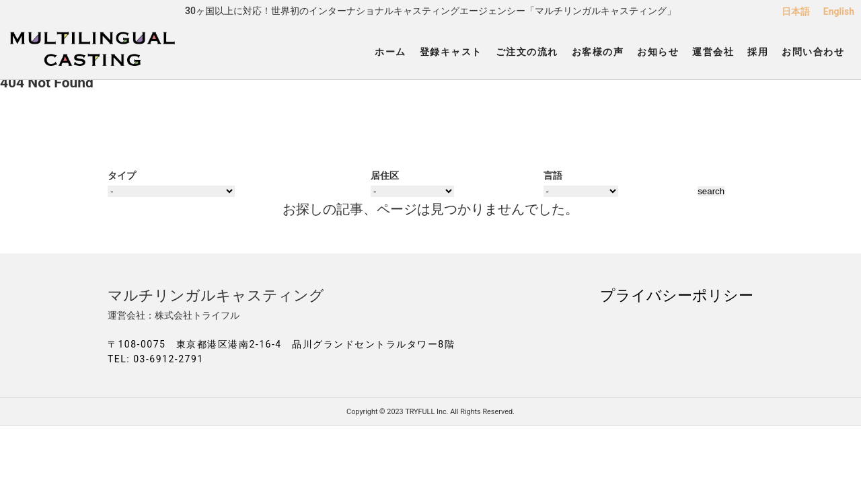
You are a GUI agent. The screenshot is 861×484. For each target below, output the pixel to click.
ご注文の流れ (527, 51)
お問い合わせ (813, 51)
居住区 (385, 175)
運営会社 (713, 51)
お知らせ (658, 51)
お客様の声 (598, 51)
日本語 (796, 11)
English (838, 11)
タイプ (122, 175)
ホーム (390, 51)
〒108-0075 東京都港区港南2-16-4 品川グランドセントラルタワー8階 (281, 344)
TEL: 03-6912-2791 (156, 359)
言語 (553, 175)
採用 (757, 51)
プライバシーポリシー (676, 295)
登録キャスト (451, 51)
